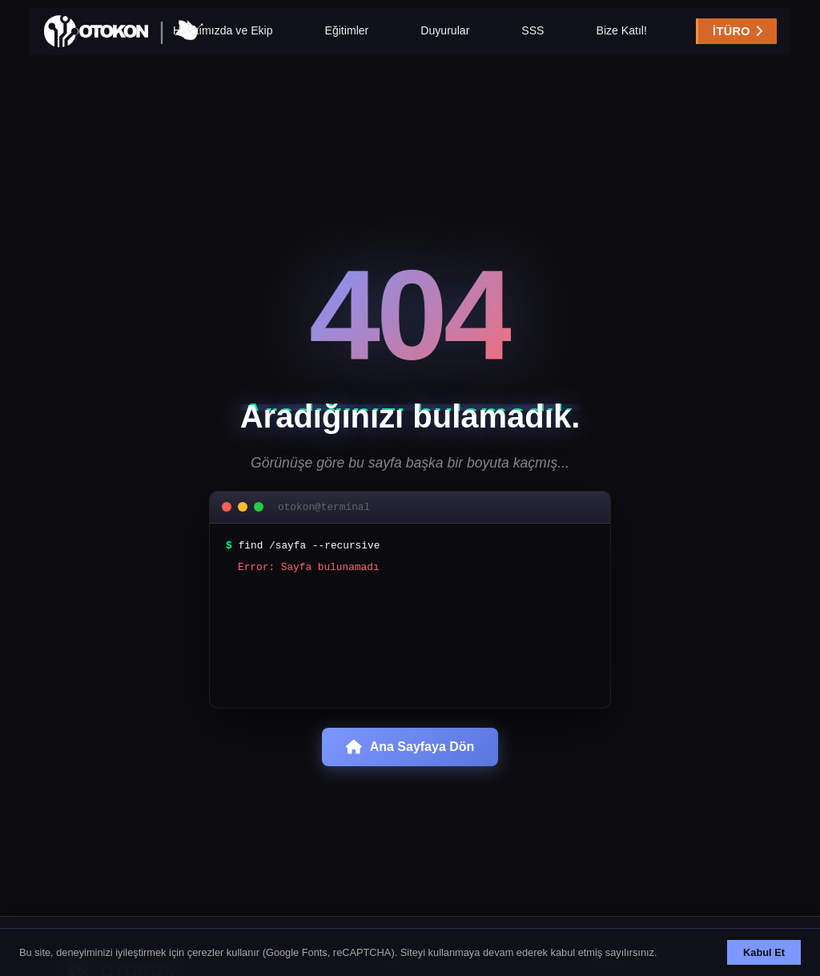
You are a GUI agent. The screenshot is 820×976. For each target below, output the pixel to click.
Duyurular (444, 39)
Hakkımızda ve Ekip (222, 39)
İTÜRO (699, 40)
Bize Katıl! (621, 39)
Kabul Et (764, 952)
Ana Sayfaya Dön (410, 756)
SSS (532, 39)
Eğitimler (347, 39)
